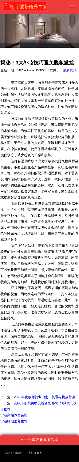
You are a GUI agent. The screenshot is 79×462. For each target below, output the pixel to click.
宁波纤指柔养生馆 (13, 421)
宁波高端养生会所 (13, 415)
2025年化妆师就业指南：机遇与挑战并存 (44, 397)
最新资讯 (69, 70)
